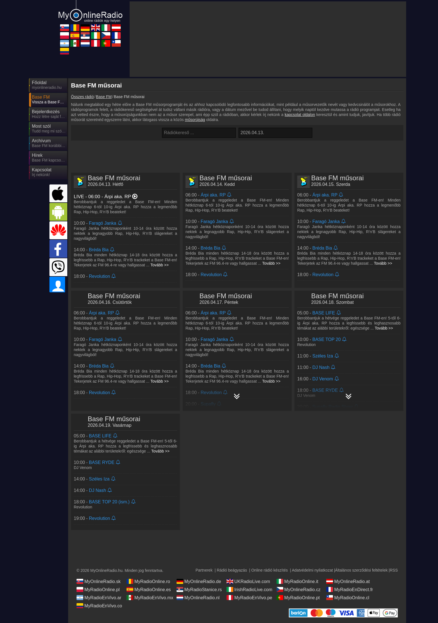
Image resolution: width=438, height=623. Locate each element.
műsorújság (195, 119)
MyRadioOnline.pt (298, 597)
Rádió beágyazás (232, 570)
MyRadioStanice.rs (199, 589)
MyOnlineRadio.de (199, 581)
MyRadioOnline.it (297, 581)
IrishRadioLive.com (249, 589)
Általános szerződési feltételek (361, 570)
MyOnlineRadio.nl (198, 597)
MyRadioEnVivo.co (99, 605)
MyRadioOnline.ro (148, 581)
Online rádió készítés (269, 570)
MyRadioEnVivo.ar (99, 597)
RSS (394, 570)
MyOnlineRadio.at (348, 581)
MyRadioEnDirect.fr (349, 589)
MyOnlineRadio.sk (99, 581)
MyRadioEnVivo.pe (249, 597)
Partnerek (204, 570)
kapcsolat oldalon (300, 114)
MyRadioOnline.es (149, 589)
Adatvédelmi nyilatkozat (312, 570)
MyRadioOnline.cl (347, 597)
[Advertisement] (237, 154)
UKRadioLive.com (248, 581)
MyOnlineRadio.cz (299, 589)
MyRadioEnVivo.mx (150, 597)
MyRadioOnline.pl (98, 589)
